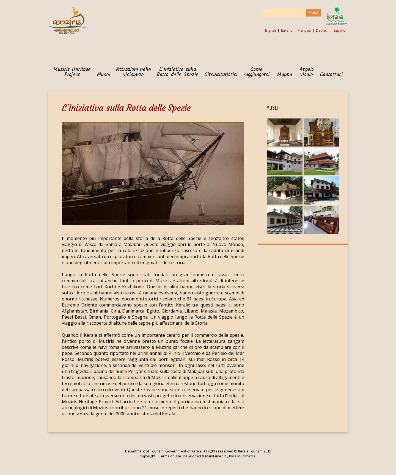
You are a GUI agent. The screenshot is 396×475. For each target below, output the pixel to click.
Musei (103, 75)
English (270, 30)
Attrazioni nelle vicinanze (133, 72)
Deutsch (322, 30)
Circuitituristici (221, 75)
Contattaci (331, 75)
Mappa (284, 75)
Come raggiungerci (256, 72)
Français (304, 30)
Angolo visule (306, 72)
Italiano (287, 30)
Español (340, 30)
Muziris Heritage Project (72, 72)
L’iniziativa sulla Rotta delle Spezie (178, 72)
